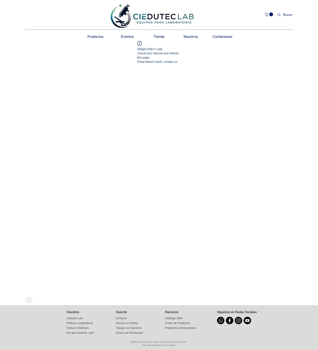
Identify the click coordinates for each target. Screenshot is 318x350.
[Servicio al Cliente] (129, 323)
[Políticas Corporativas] (79, 323)
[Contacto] (129, 318)
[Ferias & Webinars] (77, 328)
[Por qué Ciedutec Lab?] (80, 333)
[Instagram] (238, 320)
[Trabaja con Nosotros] (129, 328)
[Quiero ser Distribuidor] (129, 333)
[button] (269, 14)
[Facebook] (229, 320)
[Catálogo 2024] (180, 318)
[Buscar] (288, 15)
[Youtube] (247, 320)
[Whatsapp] (220, 320)
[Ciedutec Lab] (74, 318)
